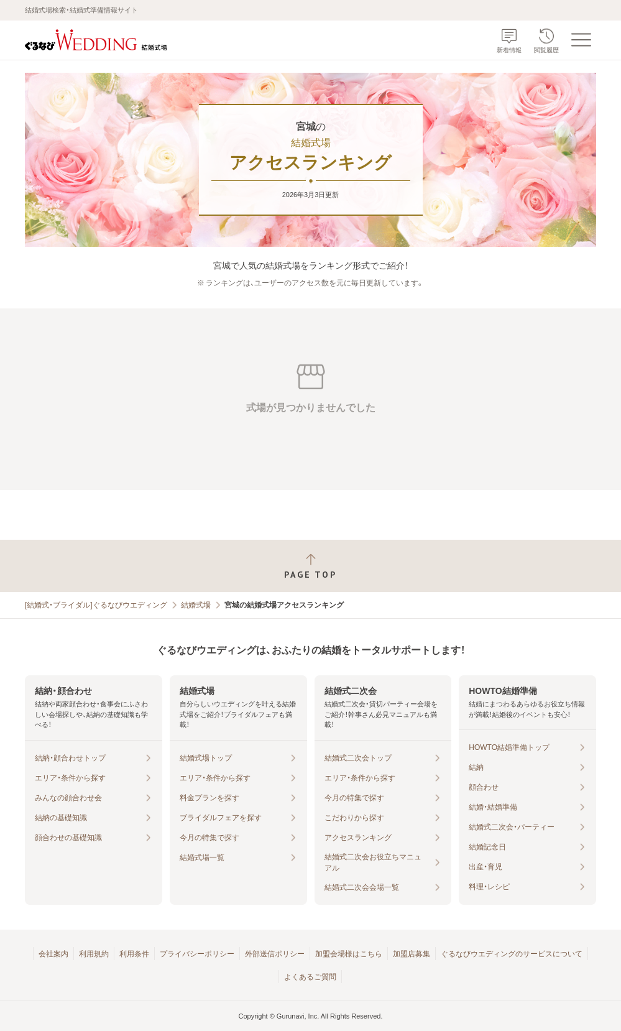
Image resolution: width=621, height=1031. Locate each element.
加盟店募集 (411, 954)
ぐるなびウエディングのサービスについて (511, 954)
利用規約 (94, 954)
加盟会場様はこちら (348, 954)
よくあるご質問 (310, 977)
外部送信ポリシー (275, 954)
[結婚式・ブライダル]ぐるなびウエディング (96, 605)
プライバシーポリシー (197, 954)
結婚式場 (196, 605)
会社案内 (53, 954)
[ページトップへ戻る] (310, 566)
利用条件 (134, 954)
